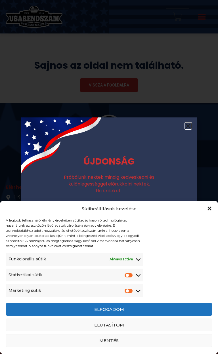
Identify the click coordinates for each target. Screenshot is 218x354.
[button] (209, 208)
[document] (109, 177)
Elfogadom (109, 309)
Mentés (109, 340)
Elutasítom (109, 325)
